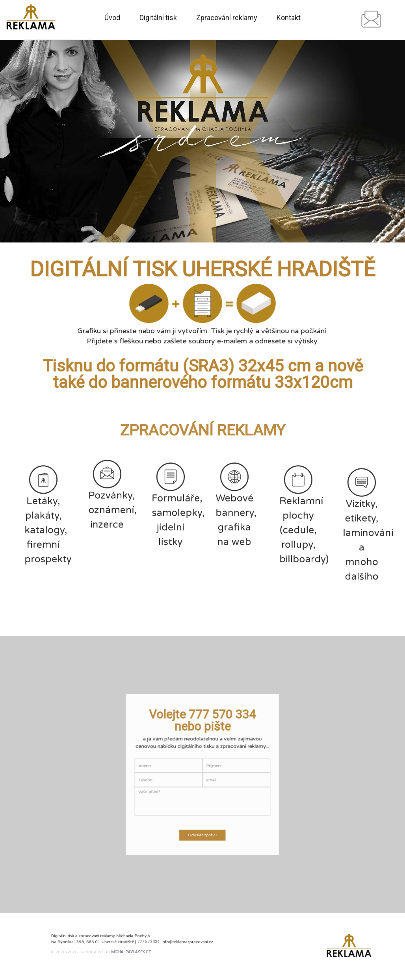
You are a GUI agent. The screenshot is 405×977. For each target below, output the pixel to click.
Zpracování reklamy (226, 18)
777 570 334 (146, 942)
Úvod (112, 18)
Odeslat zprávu (202, 817)
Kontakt (289, 18)
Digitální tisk (158, 18)
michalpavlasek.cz (133, 949)
